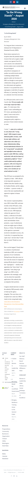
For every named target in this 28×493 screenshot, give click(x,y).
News (20, 370)
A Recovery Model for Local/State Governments (14, 385)
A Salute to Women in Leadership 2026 (14, 364)
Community (5, 431)
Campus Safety (4, 440)
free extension (17, 311)
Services (21, 363)
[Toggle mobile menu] (25, 8)
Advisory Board (21, 360)
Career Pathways (22, 389)
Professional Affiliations (22, 367)
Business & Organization (5, 435)
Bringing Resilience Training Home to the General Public (14, 407)
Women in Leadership (22, 380)
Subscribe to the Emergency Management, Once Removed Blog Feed (13, 304)
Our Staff (21, 356)
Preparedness (5, 429)
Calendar (4, 456)
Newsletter (5, 458)
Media (4, 454)
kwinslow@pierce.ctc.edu (7, 382)
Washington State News (5, 445)
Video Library (21, 385)
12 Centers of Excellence (22, 395)
